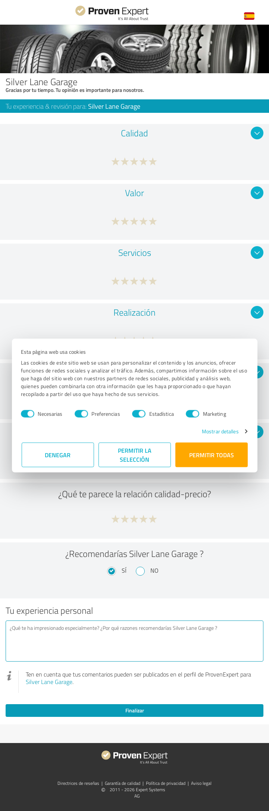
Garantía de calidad (122, 783)
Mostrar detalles (219, 431)
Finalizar (134, 710)
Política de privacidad (165, 783)
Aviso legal (201, 783)
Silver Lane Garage (49, 682)
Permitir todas (211, 455)
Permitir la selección (134, 455)
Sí (124, 570)
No (154, 570)
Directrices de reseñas (78, 783)
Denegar (58, 455)
